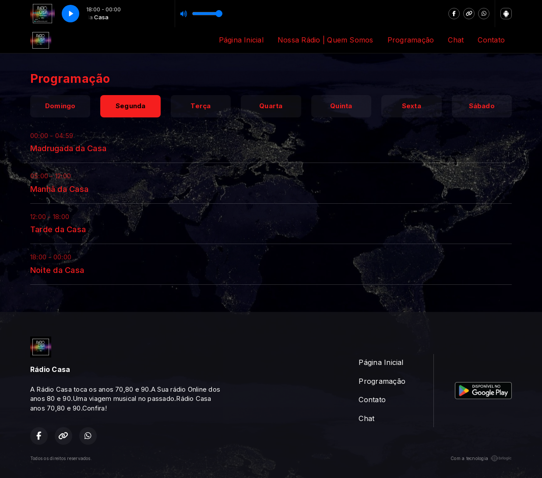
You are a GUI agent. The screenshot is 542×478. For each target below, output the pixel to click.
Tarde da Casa (58, 229)
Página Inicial (241, 39)
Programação (410, 39)
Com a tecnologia (481, 458)
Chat (456, 39)
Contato (491, 39)
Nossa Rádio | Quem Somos (325, 39)
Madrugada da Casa (68, 148)
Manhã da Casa (59, 189)
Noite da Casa (57, 270)
